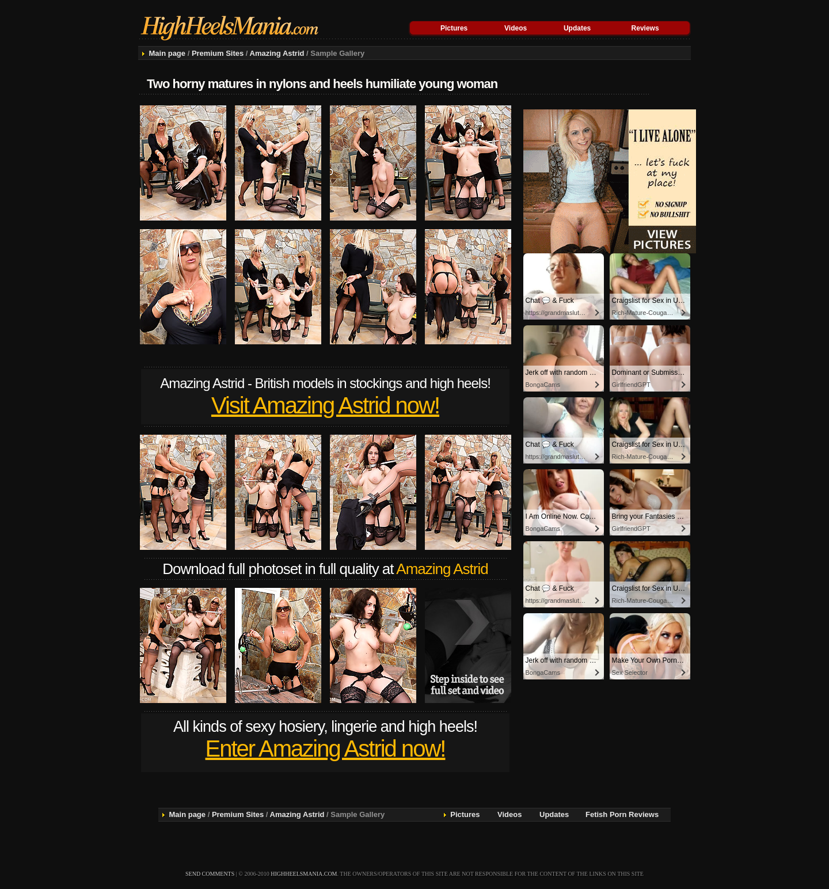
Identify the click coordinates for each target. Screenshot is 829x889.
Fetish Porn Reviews (622, 814)
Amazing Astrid (277, 53)
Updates (577, 28)
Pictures (453, 28)
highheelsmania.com (304, 874)
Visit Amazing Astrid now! (325, 405)
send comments (209, 874)
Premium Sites (218, 53)
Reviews (645, 28)
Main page (167, 53)
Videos (515, 28)
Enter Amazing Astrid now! (326, 748)
